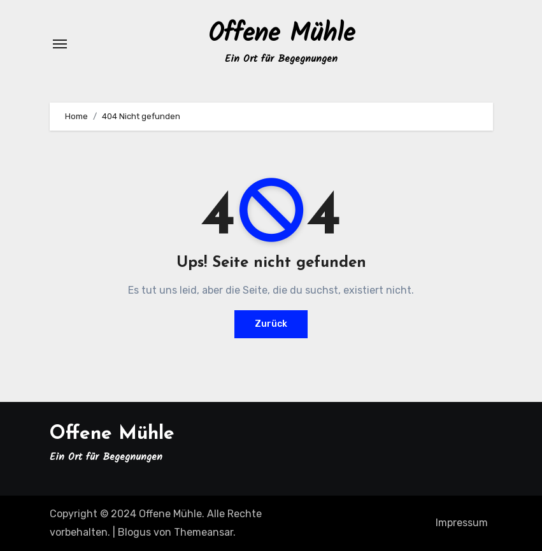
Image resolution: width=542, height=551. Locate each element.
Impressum (462, 523)
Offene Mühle (281, 34)
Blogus (134, 532)
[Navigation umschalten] (60, 44)
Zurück (271, 323)
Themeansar (203, 532)
